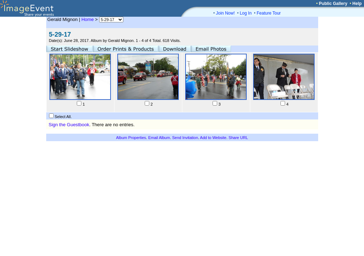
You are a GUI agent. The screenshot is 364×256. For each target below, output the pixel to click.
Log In (245, 13)
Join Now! (225, 13)
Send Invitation (185, 137)
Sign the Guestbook (69, 124)
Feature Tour (269, 13)
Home (87, 19)
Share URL (238, 137)
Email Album (159, 137)
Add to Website (213, 137)
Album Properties (131, 137)
